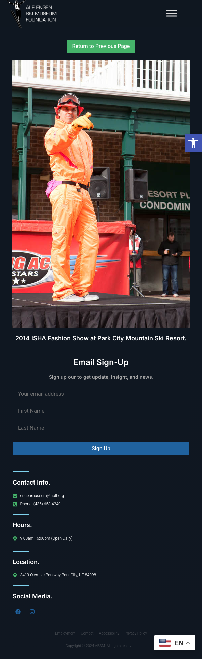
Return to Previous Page (101, 46)
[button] (193, 143)
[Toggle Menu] (171, 13)
